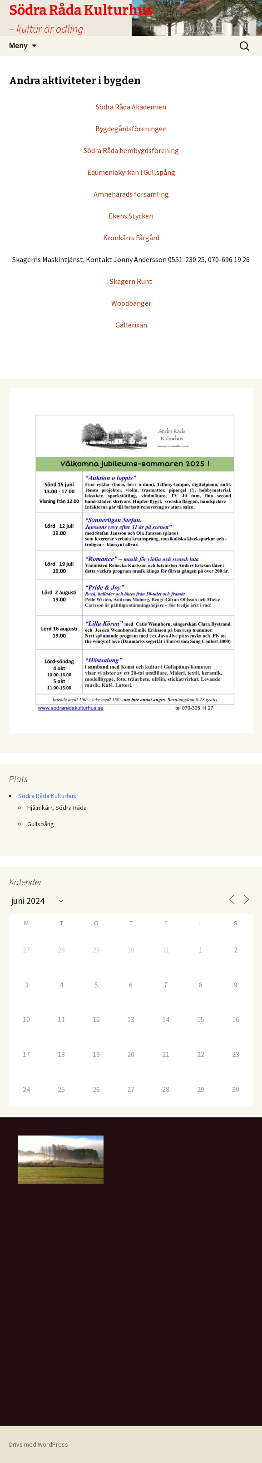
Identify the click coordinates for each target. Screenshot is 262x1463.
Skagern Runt (131, 281)
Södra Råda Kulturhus (47, 796)
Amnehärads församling (131, 193)
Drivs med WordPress (38, 1444)
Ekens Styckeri (131, 215)
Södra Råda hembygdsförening (131, 150)
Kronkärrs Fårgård (131, 237)
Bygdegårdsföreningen (131, 128)
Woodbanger (131, 302)
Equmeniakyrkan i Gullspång (131, 172)
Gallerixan (131, 324)
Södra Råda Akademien (131, 106)
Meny (18, 46)
